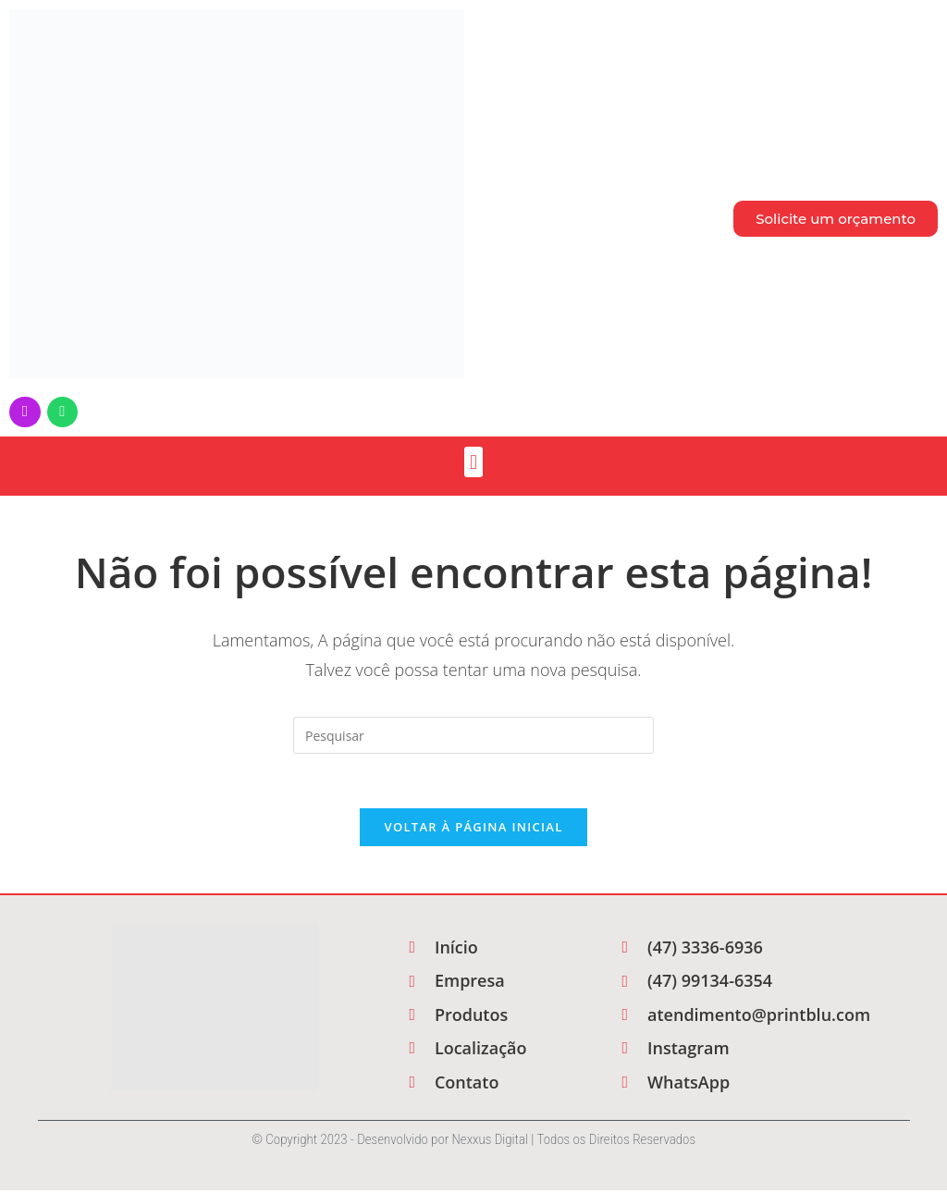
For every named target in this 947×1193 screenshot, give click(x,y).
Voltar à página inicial (473, 829)
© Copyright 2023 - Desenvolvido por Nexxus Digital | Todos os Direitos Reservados (473, 1142)
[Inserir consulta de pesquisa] (473, 736)
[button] (473, 463)
